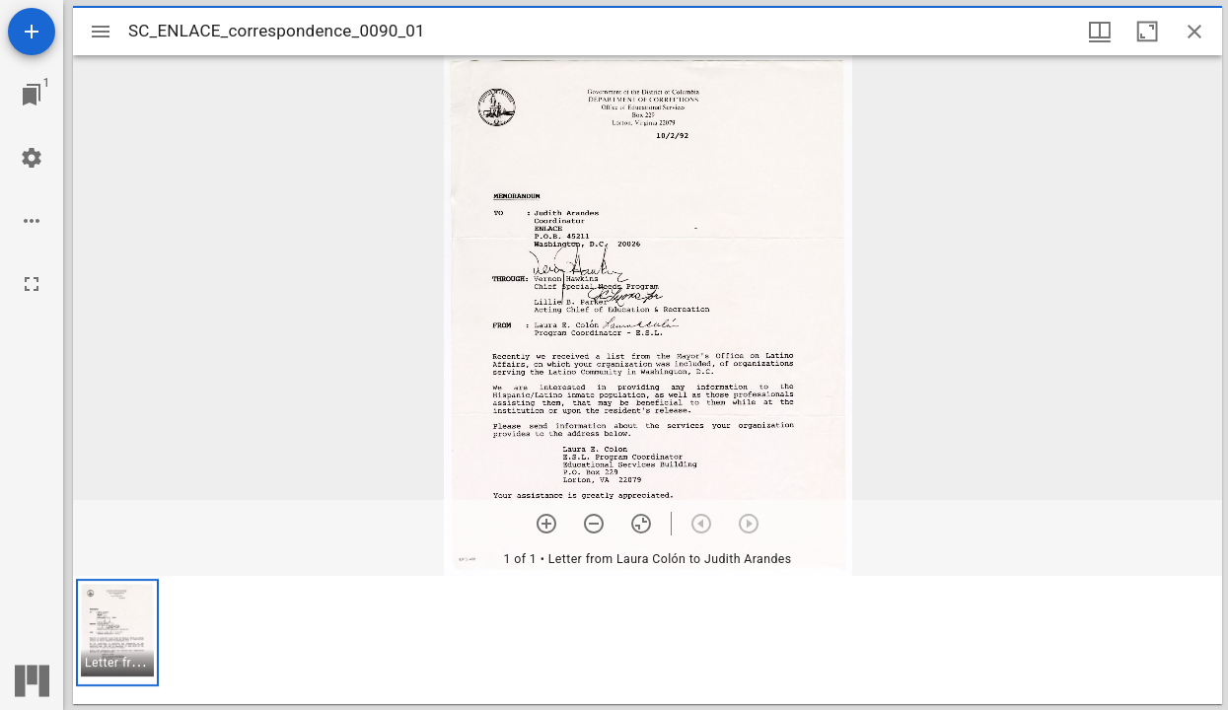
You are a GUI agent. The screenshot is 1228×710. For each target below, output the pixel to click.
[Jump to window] (31, 94)
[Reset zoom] (641, 523)
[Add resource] (31, 31)
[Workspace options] (31, 221)
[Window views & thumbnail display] (1099, 31)
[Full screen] (31, 284)
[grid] (647, 640)
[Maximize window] (1147, 31)
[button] (117, 632)
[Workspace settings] (31, 157)
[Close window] (1194, 31)
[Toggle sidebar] (100, 31)
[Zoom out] (593, 523)
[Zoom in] (546, 523)
